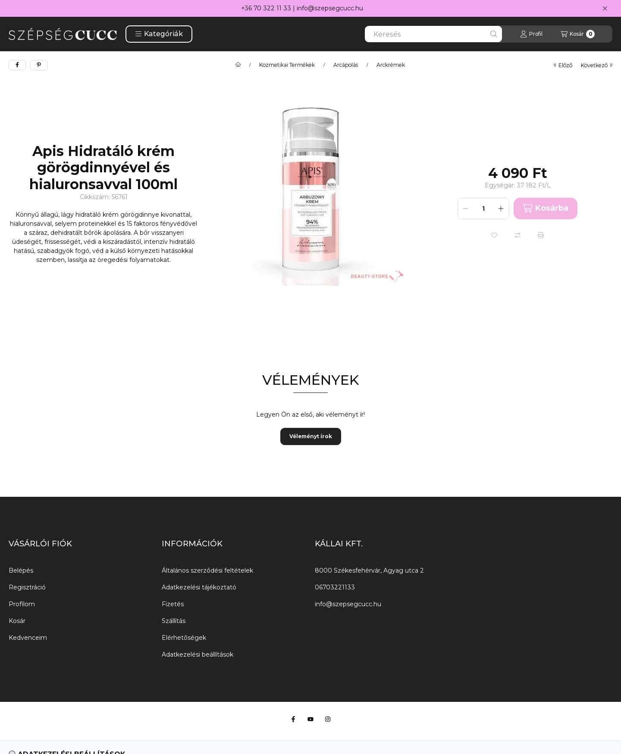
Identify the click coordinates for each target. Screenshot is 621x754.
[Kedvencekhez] (494, 235)
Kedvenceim (28, 638)
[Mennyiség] (483, 208)
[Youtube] (310, 719)
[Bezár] (604, 8)
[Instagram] (327, 719)
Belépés (21, 570)
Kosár (17, 621)
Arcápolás (345, 65)
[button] (158, 34)
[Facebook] (293, 719)
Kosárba (545, 208)
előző (563, 65)
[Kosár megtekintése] (577, 34)
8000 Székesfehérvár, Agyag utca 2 (369, 570)
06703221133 (335, 587)
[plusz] (501, 208)
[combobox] (433, 34)
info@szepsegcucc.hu (330, 8)
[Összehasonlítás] (517, 235)
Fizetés (173, 604)
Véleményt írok (310, 436)
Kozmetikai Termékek (287, 65)
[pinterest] (38, 65)
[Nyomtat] (540, 235)
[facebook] (17, 65)
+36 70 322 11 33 (266, 8)
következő (596, 65)
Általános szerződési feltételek (207, 570)
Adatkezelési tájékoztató (199, 587)
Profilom (22, 604)
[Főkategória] (238, 65)
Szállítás (173, 621)
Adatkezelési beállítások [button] (197, 654)
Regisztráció (27, 587)
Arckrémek (390, 65)
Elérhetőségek (184, 638)
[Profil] (531, 34)
